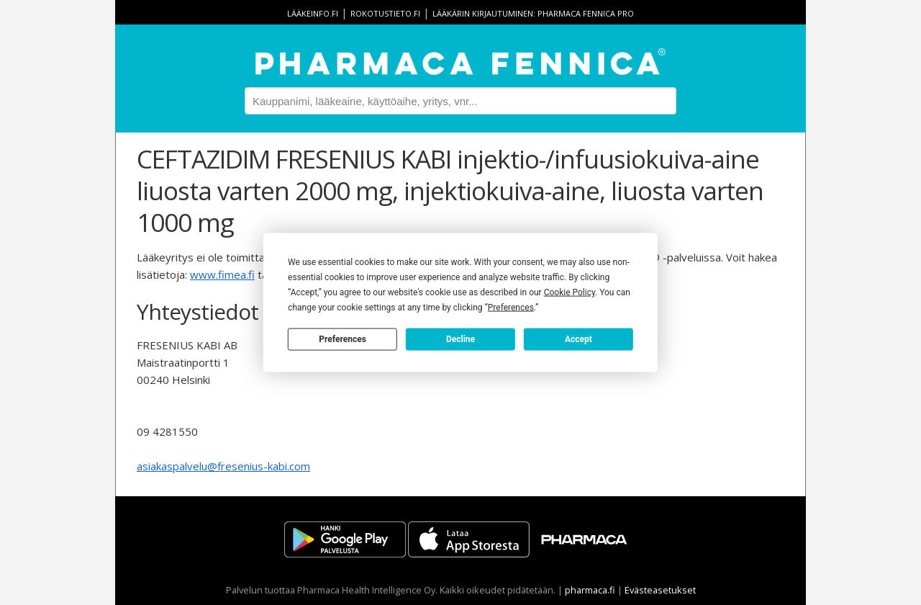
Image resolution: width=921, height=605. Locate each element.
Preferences (342, 338)
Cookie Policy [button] (569, 292)
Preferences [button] (511, 307)
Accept (578, 338)
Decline (460, 338)
